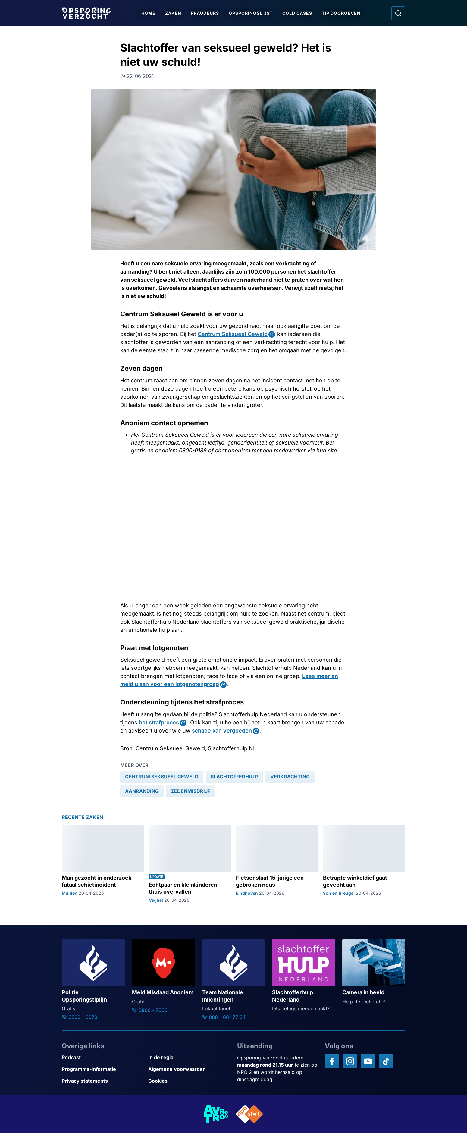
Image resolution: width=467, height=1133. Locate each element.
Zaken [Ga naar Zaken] (173, 13)
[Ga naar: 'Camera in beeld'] (373, 972)
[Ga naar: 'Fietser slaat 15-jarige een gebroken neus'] (277, 864)
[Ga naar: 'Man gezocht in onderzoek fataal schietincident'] (103, 864)
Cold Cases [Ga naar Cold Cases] (297, 13)
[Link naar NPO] (249, 1114)
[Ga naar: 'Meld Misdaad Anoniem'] (163, 976)
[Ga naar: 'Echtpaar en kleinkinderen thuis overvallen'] (190, 864)
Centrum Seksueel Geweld (233, 334)
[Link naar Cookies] (189, 1081)
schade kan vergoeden (222, 730)
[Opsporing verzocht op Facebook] (332, 1061)
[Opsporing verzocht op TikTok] (386, 1061)
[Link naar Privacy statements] (102, 1081)
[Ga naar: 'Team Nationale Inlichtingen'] (233, 980)
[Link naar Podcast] (102, 1057)
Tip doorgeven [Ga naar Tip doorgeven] (341, 13)
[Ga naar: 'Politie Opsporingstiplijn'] (93, 980)
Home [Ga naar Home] (149, 13)
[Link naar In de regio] (189, 1057)
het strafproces (159, 722)
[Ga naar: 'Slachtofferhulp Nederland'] (303, 975)
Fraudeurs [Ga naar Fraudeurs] (205, 13)
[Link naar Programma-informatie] (102, 1069)
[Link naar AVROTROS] (216, 1114)
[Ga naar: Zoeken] (398, 13)
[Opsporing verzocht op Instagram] (350, 1061)
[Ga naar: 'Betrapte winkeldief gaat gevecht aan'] (364, 864)
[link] (161, 777)
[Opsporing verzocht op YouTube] (368, 1061)
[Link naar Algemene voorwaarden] (189, 1069)
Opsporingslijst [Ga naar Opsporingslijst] (251, 13)
